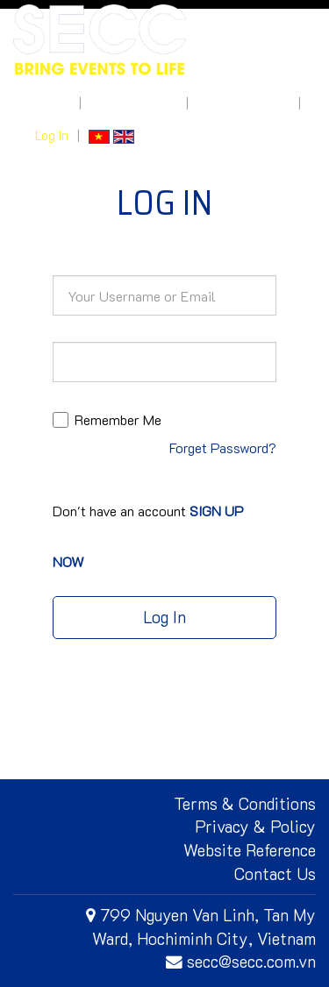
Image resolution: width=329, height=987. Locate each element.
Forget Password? (222, 447)
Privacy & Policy (255, 826)
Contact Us (275, 873)
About (52, 103)
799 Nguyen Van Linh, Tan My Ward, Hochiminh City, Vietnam (201, 926)
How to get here (243, 103)
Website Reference (249, 850)
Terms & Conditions (245, 803)
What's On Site (133, 103)
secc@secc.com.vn (241, 961)
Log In (51, 135)
